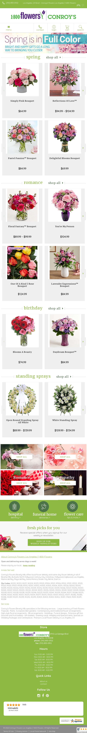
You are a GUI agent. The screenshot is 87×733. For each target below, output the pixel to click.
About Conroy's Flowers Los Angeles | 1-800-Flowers (26, 556)
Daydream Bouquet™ (64, 352)
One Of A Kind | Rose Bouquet (22, 285)
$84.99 (22, 168)
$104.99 (64, 236)
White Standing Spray (64, 420)
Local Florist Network (38, 731)
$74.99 (22, 362)
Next (83, 90)
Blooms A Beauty (22, 352)
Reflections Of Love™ (65, 101)
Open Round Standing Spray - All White (22, 421)
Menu (9, 29)
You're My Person (64, 226)
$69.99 (65, 168)
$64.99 (22, 111)
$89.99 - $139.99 (22, 430)
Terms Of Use (8, 731)
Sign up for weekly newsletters (44, 542)
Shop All (52, 57)
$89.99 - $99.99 (22, 236)
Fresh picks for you (43, 531)
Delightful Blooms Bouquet (65, 158)
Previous (3, 90)
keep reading (29, 565)
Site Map (52, 731)
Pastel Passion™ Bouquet (22, 158)
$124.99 (22, 294)
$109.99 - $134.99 (65, 430)
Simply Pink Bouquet (22, 101)
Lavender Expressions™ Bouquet (64, 285)
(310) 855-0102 (12, 3)
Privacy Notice (21, 731)
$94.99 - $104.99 (64, 111)
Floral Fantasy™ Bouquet (22, 226)
